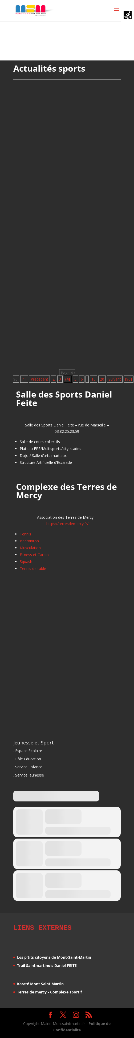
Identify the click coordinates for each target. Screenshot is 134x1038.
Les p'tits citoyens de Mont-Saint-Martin (54, 956)
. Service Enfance (27, 766)
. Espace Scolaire (27, 750)
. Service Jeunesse (28, 775)
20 (102, 379)
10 (93, 379)
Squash (26, 561)
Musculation (30, 547)
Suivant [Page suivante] (114, 379)
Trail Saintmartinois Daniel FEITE (47, 964)
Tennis (25, 534)
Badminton (29, 540)
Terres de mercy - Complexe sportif (49, 991)
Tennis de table (33, 568)
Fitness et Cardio (34, 554)
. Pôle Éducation (27, 758)
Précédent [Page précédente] (39, 379)
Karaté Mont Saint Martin (40, 982)
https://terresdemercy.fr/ (67, 523)
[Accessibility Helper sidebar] (127, 15)
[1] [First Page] (24, 379)
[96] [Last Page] (128, 379)
